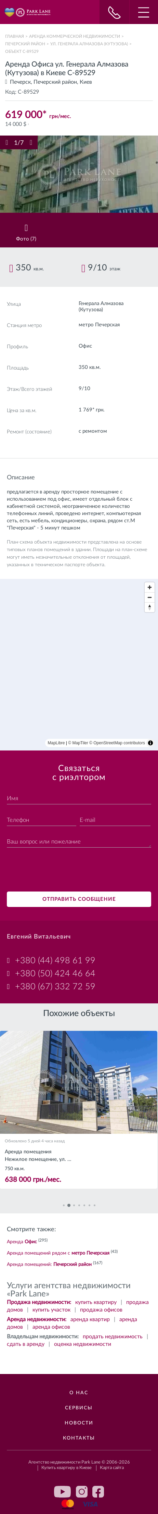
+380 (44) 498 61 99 (55, 960)
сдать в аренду (25, 1344)
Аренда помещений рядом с (58, 1253)
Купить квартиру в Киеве (66, 1468)
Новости (79, 1423)
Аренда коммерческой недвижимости (74, 36)
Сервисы (79, 1408)
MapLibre (56, 743)
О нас (78, 1392)
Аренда (22, 1241)
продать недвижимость (113, 1336)
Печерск (20, 82)
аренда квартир (90, 1319)
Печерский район (25, 44)
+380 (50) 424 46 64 (55, 973)
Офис (85, 346)
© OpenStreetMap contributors (117, 743)
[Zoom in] (150, 587)
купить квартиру (96, 1302)
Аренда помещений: (49, 1264)
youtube (62, 1492)
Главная (14, 36)
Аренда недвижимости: (36, 1319)
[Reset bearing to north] (150, 607)
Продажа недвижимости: (39, 1302)
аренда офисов (51, 1327)
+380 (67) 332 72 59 (55, 986)
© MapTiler (78, 743)
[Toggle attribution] (150, 743)
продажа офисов (101, 1310)
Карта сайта (112, 1468)
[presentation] (59, 870)
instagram (82, 1492)
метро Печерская (99, 324)
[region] (79, 664)
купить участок (51, 1310)
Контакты (79, 1438)
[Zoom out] (150, 597)
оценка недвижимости (82, 1344)
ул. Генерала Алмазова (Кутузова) (89, 44)
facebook (98, 1492)
